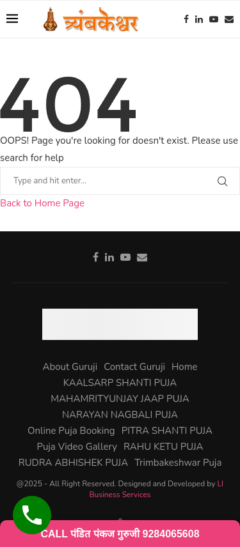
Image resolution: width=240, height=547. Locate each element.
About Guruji (69, 366)
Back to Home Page (42, 203)
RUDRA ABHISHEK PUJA (74, 462)
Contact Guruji (134, 366)
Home (185, 366)
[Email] (229, 19)
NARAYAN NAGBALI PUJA (120, 414)
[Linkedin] (199, 19)
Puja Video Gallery (77, 446)
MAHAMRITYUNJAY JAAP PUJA (120, 398)
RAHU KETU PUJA (164, 446)
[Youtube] (213, 19)
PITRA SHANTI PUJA (167, 430)
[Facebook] (186, 19)
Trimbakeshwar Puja (177, 462)
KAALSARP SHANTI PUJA (120, 382)
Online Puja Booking (71, 430)
